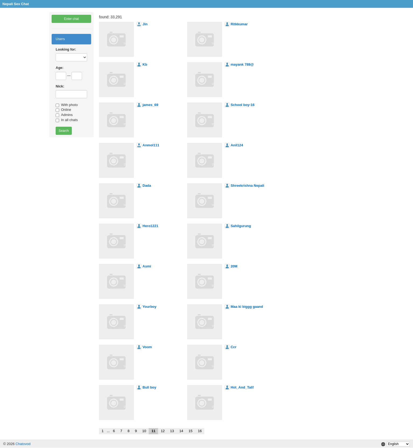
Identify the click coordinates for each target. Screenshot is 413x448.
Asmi (147, 266)
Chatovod (23, 444)
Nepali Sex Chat (15, 4)
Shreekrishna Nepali (247, 186)
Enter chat (71, 19)
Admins (64, 115)
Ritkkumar (239, 24)
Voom (147, 347)
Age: (59, 68)
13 (172, 431)
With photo (67, 105)
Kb (145, 64)
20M (234, 266)
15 (190, 431)
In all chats (67, 120)
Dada (147, 186)
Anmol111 (151, 145)
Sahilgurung (241, 226)
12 (163, 431)
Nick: (60, 86)
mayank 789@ (242, 64)
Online (63, 110)
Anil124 (237, 145)
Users (60, 39)
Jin (145, 24)
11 (153, 431)
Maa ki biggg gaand (247, 307)
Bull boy (149, 387)
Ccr (234, 347)
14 (181, 431)
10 (144, 431)
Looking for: (66, 49)
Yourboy (149, 307)
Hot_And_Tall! (242, 387)
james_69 (150, 105)
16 (200, 431)
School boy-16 (243, 105)
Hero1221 (150, 226)
